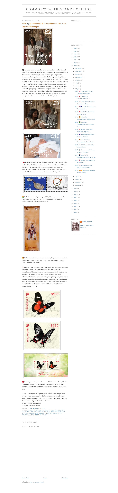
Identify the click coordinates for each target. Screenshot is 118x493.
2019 (75, 66)
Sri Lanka (43, 415)
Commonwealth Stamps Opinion (59, 9)
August (77, 80)
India (39, 411)
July (76, 83)
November (78, 71)
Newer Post (25, 478)
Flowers (33, 411)
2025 (75, 48)
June (76, 86)
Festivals (25, 411)
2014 (75, 200)
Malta (44, 411)
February (78, 182)
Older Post (65, 478)
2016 (75, 194)
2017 (75, 192)
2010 (75, 212)
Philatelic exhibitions (53, 413)
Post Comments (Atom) (37, 482)
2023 (75, 54)
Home (45, 478)
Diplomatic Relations (50, 410)
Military (54, 411)
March (77, 179)
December (78, 68)
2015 (75, 197)
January (77, 185)
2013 (75, 203)
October (77, 74)
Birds (30, 410)
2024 (75, 51)
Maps (48, 411)
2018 (75, 189)
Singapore (35, 415)
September (78, 77)
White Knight (87, 222)
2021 (75, 60)
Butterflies (37, 410)
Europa (62, 410)
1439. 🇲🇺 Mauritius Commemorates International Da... (84, 124)
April (77, 176)
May (76, 89)
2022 (75, 57)
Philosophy (26, 415)
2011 (75, 209)
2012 (75, 206)
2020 (75, 63)
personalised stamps (36, 413)
